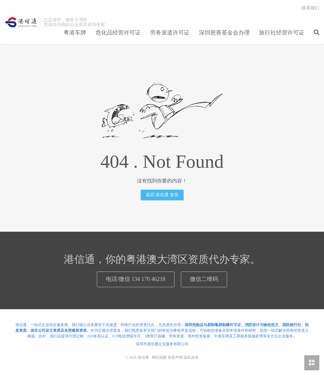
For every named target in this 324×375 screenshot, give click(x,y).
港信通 (21, 22)
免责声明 (175, 357)
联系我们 (310, 8)
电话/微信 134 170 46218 (135, 279)
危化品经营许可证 (118, 32)
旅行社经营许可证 (281, 32)
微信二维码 (204, 279)
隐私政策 (191, 357)
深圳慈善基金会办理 (224, 32)
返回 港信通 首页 (162, 195)
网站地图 (159, 357)
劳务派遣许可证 (170, 32)
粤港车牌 (75, 32)
